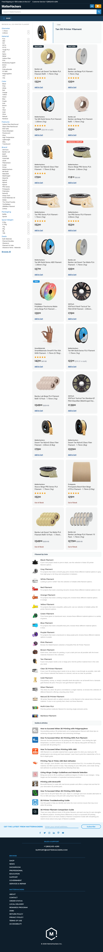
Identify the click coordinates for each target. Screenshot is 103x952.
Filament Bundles (8, 241)
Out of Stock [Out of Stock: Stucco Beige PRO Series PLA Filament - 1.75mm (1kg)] (39, 503)
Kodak (4, 165)
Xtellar (4, 200)
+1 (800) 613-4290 (51, 2)
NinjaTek (5, 178)
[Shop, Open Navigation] (6, 18)
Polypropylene (7, 74)
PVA (3, 60)
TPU (3, 76)
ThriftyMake (6, 204)
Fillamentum (6, 163)
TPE (3, 78)
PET (3, 43)
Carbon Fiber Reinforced (10, 124)
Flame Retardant (7, 131)
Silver (4, 114)
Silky (4, 142)
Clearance (5, 243)
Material (5, 36)
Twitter (45, 833)
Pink (3, 103)
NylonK (4, 182)
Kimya (4, 167)
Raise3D (5, 193)
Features (5, 122)
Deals (4, 236)
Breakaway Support (8, 63)
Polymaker (5, 191)
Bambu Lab (6, 152)
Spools (4, 216)
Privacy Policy (16, 917)
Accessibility (15, 924)
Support (13, 877)
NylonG (4, 180)
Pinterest (58, 833)
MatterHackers (7, 169)
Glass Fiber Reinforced (9, 126)
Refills (4, 214)
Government (15, 880)
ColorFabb (5, 158)
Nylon (4, 54)
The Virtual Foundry (8, 202)
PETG (4, 45)
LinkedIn (54, 833)
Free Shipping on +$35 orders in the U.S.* (16, 2)
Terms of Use (15, 921)
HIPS (4, 67)
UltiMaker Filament (8, 206)
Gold (3, 112)
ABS (3, 41)
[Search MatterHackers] (99, 11)
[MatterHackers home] (51, 934)
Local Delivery (16, 904)
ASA (3, 52)
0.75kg (4, 224)
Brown (4, 105)
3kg (3, 229)
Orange (4, 92)
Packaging (6, 212)
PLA (3, 39)
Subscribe (91, 827)
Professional (16, 870)
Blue (3, 99)
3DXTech (5, 150)
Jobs (11, 911)
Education (14, 874)
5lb (3, 231)
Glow (4, 135)
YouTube (63, 833)
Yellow (4, 94)
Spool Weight (7, 220)
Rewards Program (18, 907)
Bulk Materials (7, 239)
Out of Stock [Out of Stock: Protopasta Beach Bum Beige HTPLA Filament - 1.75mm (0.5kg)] (72, 503)
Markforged (6, 176)
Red (3, 90)
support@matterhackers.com (51, 850)
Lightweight (6, 140)
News (12, 864)
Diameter (6, 28)
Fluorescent (6, 133)
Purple (4, 101)
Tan (3, 108)
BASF (4, 154)
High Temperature (8, 137)
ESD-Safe (5, 129)
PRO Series (6, 187)
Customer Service (38, 2)
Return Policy (16, 914)
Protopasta (6, 189)
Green (4, 97)
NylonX (4, 185)
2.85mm (5, 33)
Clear (4, 110)
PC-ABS (5, 71)
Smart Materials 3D (8, 198)
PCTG (4, 47)
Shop (11, 861)
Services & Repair (17, 884)
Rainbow (5, 119)
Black (4, 84)
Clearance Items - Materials (11, 247)
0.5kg (4, 222)
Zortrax (4, 209)
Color (59, 25)
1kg (3, 227)
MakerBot (5, 174)
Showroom (15, 867)
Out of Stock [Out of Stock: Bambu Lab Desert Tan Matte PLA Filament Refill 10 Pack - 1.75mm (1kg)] (39, 547)
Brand (4, 147)
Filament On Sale (8, 245)
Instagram (49, 833)
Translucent (6, 144)
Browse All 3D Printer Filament (15, 24)
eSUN (4, 161)
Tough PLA (6, 50)
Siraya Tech (6, 195)
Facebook (40, 833)
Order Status (16, 901)
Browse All (6, 252)
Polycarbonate (7, 69)
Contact (13, 898)
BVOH (4, 65)
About (12, 894)
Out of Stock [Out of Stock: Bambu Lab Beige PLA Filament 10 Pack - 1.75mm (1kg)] (72, 547)
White (4, 88)
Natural (4, 116)
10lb (3, 233)
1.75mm (5, 31)
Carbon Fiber (6, 58)
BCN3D (4, 156)
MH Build (5, 171)
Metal (4, 56)
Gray (3, 86)
